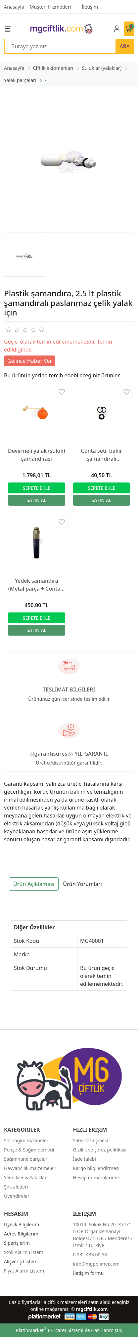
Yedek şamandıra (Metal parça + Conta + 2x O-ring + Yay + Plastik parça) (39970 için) (36, 585)
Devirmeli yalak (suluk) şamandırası (36, 454)
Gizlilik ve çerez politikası (99, 1150)
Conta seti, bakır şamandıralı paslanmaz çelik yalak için (101, 455)
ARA (125, 46)
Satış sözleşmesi (90, 1140)
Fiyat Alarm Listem (24, 1271)
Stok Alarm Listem (23, 1252)
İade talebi (84, 1159)
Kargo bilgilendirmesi (96, 1168)
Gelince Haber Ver (29, 360)
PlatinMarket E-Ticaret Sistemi (49, 1330)
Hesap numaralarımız (96, 1177)
